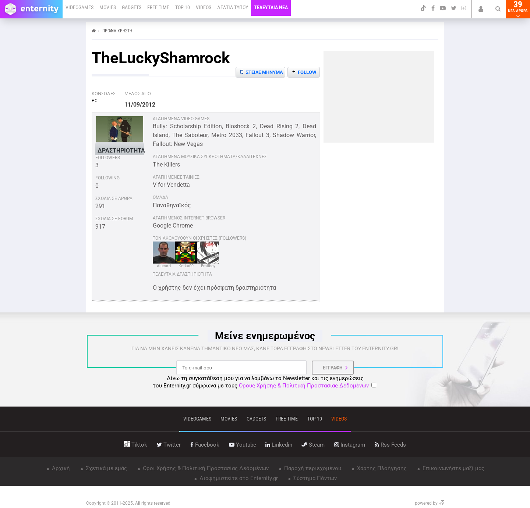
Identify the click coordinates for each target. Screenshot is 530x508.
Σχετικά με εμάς (105, 468)
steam (313, 444)
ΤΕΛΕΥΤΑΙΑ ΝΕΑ (271, 7)
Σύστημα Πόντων (314, 478)
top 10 (314, 419)
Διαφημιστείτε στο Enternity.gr (238, 478)
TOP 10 (182, 7)
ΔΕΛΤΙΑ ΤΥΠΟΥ (232, 7)
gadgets (256, 419)
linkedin (278, 444)
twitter (169, 444)
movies (228, 419)
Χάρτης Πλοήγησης (381, 468)
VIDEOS (203, 7)
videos (339, 419)
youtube (242, 444)
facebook (204, 444)
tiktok (135, 444)
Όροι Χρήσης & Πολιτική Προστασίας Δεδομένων (205, 468)
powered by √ (429, 503)
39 (518, 9)
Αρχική (60, 468)
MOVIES (107, 7)
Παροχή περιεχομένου (312, 468)
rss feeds (390, 444)
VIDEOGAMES (79, 7)
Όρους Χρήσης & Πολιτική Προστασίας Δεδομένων (304, 385)
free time (287, 419)
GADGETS (131, 7)
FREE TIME (158, 7)
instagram (349, 444)
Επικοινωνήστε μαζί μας (452, 468)
